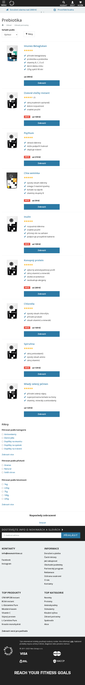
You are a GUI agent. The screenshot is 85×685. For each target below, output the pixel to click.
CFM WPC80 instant (11, 597)
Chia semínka (32, 173)
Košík (80, 4)
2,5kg (6, 488)
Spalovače (49, 620)
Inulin (27, 216)
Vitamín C (6, 613)
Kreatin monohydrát (11, 624)
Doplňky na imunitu (13, 441)
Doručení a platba (52, 553)
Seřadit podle (8, 30)
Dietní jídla (9, 438)
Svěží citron (9, 472)
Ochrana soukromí (52, 576)
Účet (72, 4)
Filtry (29, 34)
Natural (7, 468)
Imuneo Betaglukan (35, 46)
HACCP (59, 660)
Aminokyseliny (51, 605)
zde (71, 641)
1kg (6, 484)
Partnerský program (53, 568)
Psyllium (29, 133)
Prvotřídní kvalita (64, 9)
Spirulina (29, 343)
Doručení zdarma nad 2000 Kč (21, 9)
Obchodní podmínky (53, 564)
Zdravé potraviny (21, 25)
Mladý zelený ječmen (36, 384)
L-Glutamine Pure (10, 605)
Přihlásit (71, 535)
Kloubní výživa (50, 613)
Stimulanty (49, 609)
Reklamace (49, 572)
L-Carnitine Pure (9, 620)
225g (6, 498)
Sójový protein (8, 616)
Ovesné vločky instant (37, 93)
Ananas (7, 465)
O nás (47, 580)
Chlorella (29, 303)
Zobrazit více (8, 454)
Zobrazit (42, 83)
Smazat (42, 522)
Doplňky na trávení (13, 448)
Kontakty (48, 583)
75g (6, 491)
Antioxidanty (10, 434)
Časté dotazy (50, 557)
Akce (46, 624)
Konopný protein (34, 260)
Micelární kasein (9, 609)
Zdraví (9, 25)
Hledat (63, 4)
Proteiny (48, 601)
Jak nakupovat (50, 561)
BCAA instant (8, 601)
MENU (3, 3)
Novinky (48, 597)
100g (6, 495)
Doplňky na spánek (13, 445)
